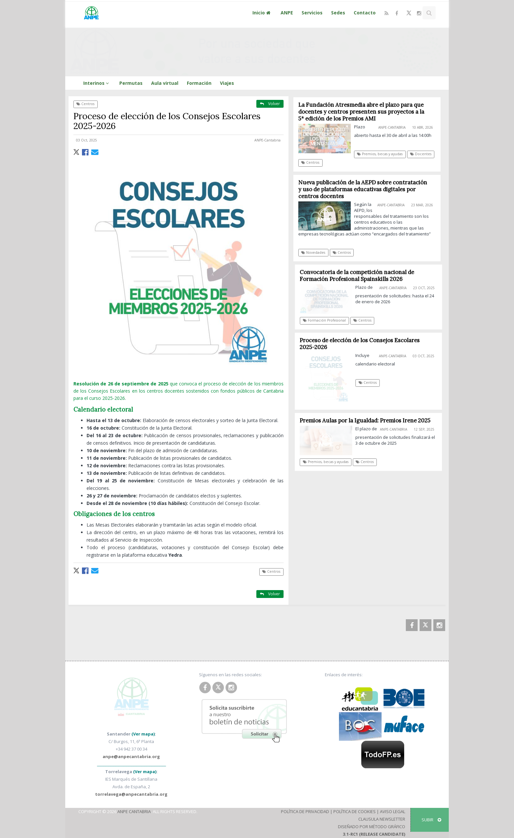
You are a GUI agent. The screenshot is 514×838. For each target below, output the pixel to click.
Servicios (312, 12)
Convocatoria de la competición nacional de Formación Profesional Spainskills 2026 (359, 276)
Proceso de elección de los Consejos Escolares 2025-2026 (362, 344)
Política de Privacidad (305, 811)
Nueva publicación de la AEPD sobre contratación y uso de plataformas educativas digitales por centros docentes (362, 189)
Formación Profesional (326, 320)
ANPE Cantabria (134, 811)
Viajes (227, 83)
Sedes (338, 12)
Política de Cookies (354, 811)
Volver (270, 103)
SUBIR (431, 820)
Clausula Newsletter (381, 819)
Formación (199, 83)
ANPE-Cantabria (267, 140)
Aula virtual (164, 83)
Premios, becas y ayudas (380, 154)
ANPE (287, 12)
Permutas (131, 83)
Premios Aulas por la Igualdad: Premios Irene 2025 (367, 420)
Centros (85, 104)
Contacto (365, 12)
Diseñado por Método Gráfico (371, 826)
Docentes (421, 154)
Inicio (262, 12)
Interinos (97, 83)
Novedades (314, 252)
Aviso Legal (392, 811)
